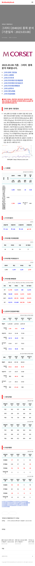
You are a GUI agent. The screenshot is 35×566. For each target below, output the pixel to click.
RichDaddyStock (8, 2)
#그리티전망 (5, 502)
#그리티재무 (17, 504)
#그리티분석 (19, 505)
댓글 (3, 548)
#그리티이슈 (25, 505)
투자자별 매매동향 (12, 85)
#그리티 (4, 501)
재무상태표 (9, 91)
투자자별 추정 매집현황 (13, 80)
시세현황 (9, 75)
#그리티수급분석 (18, 502)
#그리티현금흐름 (12, 505)
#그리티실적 (5, 504)
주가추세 (9, 77)
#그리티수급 (11, 502)
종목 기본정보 (10, 72)
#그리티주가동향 (6, 506)
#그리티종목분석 (10, 501)
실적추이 (9, 88)
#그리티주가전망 (24, 501)
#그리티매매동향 (26, 502)
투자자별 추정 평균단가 (13, 83)
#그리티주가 (17, 501)
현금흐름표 (9, 94)
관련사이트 (4, 556)
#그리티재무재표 (24, 504)
